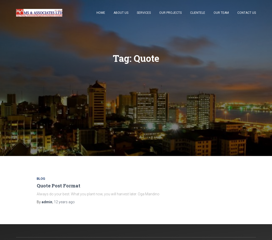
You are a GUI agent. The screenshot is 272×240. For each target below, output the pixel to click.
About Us (121, 13)
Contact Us (246, 13)
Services (144, 13)
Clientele (197, 13)
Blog (41, 179)
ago (64, 202)
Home (100, 13)
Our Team (221, 13)
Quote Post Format (58, 186)
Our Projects (170, 13)
